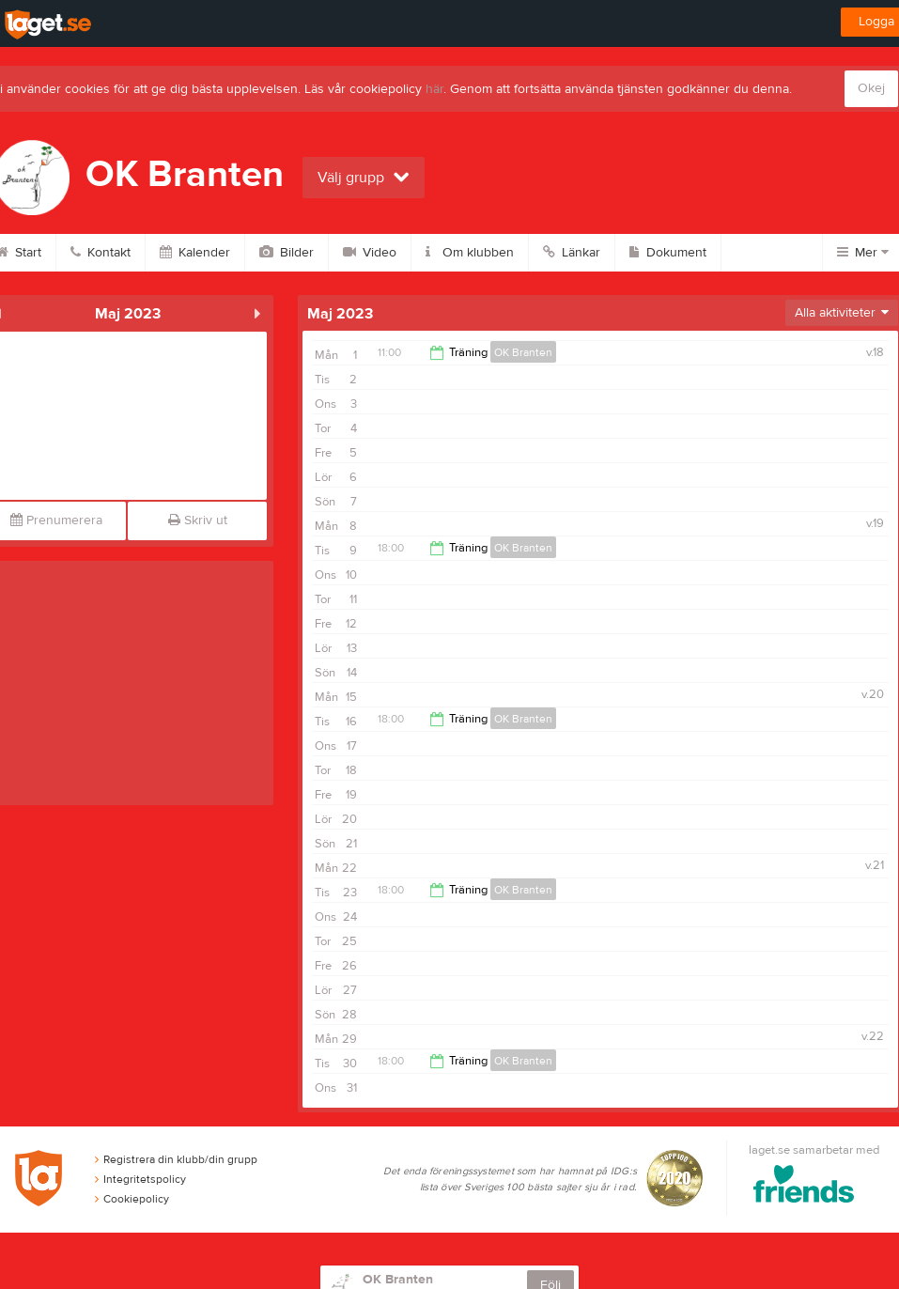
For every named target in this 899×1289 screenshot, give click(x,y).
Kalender (195, 252)
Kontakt (100, 252)
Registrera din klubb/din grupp (176, 1159)
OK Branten (523, 352)
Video (369, 252)
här (434, 89)
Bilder (286, 252)
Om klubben (470, 252)
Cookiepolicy (132, 1198)
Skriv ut (197, 520)
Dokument (667, 252)
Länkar (571, 252)
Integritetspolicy (140, 1179)
